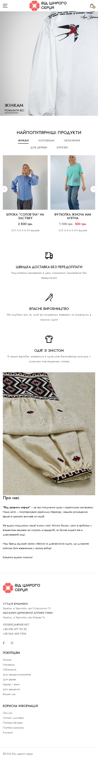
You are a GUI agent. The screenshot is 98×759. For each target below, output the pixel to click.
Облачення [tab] (72, 140)
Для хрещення (11, 689)
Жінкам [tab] (23, 140)
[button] (4, 189)
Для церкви (9, 679)
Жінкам (7, 660)
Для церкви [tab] (38, 147)
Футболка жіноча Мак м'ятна (72, 216)
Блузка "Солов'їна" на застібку (25, 216)
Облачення (9, 669)
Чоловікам (9, 665)
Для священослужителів (17, 674)
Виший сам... (10, 694)
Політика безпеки (13, 723)
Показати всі (14, 110)
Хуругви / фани (11, 684)
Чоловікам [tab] (46, 140)
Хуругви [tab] (62, 147)
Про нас (7, 713)
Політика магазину (13, 728)
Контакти (8, 732)
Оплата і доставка (13, 718)
